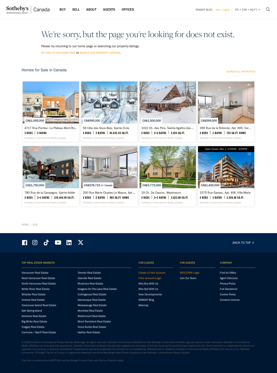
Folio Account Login (149, 278)
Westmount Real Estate (92, 316)
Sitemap (143, 305)
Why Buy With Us (148, 283)
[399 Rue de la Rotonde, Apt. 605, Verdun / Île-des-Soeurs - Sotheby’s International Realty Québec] (226, 112)
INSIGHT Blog (204, 9)
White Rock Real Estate (36, 289)
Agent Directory (229, 278)
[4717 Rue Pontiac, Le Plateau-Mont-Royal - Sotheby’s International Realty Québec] (51, 112)
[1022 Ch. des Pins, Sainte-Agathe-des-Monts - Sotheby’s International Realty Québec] (168, 112)
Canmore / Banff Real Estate (39, 332)
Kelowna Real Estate (34, 316)
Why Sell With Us (148, 289)
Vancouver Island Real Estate (39, 305)
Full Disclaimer (228, 289)
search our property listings (100, 52)
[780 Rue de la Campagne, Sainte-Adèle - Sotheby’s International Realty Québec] (51, 176)
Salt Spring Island (32, 310)
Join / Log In (223, 9)
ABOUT (91, 9)
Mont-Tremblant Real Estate (94, 321)
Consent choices (230, 299)
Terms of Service (108, 360)
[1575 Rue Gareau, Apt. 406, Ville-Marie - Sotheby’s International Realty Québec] (226, 176)
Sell (76, 9)
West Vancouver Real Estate (38, 278)
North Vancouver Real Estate (39, 283)
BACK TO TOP (244, 243)
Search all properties (240, 71)
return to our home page (58, 52)
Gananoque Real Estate (92, 299)
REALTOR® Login (190, 272)
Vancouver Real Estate (35, 272)
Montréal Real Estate (90, 310)
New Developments (150, 294)
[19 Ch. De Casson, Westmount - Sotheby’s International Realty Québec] (168, 176)
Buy (63, 9)
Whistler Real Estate (34, 294)
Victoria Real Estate (33, 299)
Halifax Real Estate (89, 332)
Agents (109, 9)
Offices (128, 9)
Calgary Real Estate (33, 327)
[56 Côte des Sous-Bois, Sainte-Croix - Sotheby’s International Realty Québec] (109, 112)
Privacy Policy (227, 283)
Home (25, 224)
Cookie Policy (228, 294)
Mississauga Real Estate (92, 305)
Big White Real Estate (34, 321)
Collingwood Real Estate (92, 294)
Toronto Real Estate (89, 272)
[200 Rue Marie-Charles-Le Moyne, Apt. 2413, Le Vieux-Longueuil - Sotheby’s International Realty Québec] (109, 176)
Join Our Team (188, 278)
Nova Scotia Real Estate (92, 327)
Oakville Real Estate (89, 278)
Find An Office (228, 272)
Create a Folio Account (151, 272)
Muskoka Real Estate (90, 283)
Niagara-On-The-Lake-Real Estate (97, 289)
